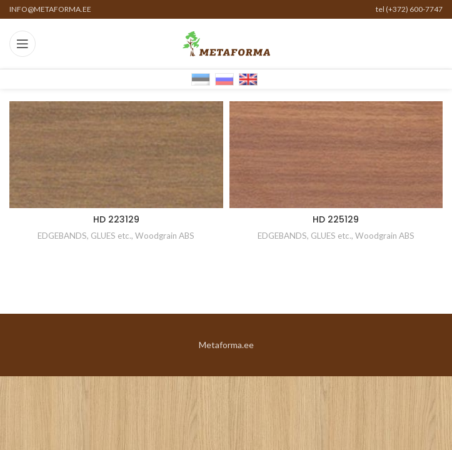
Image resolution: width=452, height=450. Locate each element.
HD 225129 (336, 219)
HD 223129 (116, 219)
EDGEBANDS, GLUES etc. (84, 236)
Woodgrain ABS (164, 236)
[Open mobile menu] (22, 43)
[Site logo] (226, 43)
